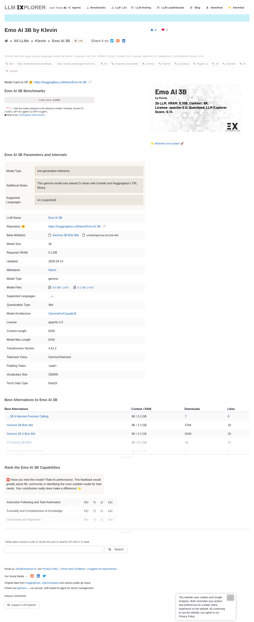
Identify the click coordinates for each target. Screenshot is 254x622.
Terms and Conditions (73, 568)
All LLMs (21, 41)
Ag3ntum (21, 588)
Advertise (236, 7)
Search (116, 549)
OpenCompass (50, 582)
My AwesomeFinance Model (25, 451)
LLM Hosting (141, 7)
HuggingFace (32, 582)
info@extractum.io (26, 568)
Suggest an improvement (102, 568)
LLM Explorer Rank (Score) (31, 115)
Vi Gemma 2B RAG (19, 442)
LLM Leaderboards (170, 7)
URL (79, 41)
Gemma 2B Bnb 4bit (66, 235)
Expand (127, 457)
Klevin (40, 41)
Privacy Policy (50, 568)
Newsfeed (214, 7)
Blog (195, 7)
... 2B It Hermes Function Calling (27, 416)
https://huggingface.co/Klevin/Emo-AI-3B (60, 82)
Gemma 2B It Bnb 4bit (21, 433)
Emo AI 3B (61, 41)
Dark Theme (58, 7)
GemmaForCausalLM (62, 313)
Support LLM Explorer (21, 604)
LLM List (118, 7)
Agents (74, 7)
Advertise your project (167, 143)
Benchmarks (96, 7)
